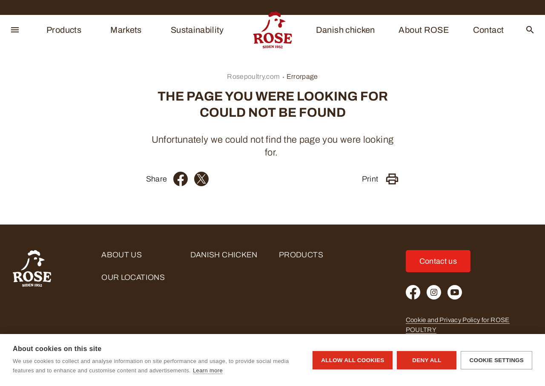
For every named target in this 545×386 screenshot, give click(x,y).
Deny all (426, 360)
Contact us (438, 261)
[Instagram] (434, 292)
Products (63, 30)
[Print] (392, 179)
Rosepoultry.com (253, 76)
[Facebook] (180, 179)
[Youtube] (454, 292)
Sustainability (197, 30)
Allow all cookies (352, 360)
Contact (488, 30)
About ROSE (424, 30)
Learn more (208, 370)
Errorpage (302, 76)
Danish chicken (345, 30)
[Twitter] (201, 179)
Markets (126, 30)
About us (121, 255)
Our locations (133, 277)
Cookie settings (496, 360)
